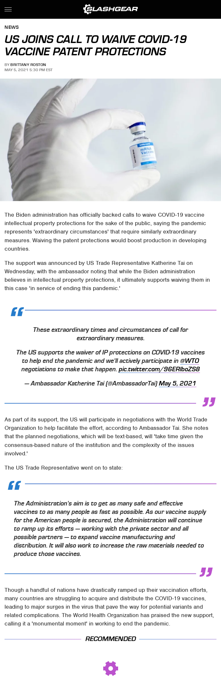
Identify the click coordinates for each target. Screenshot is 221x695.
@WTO (189, 360)
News (12, 28)
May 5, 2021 (177, 383)
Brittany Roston (28, 64)
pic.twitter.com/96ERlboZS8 (159, 369)
